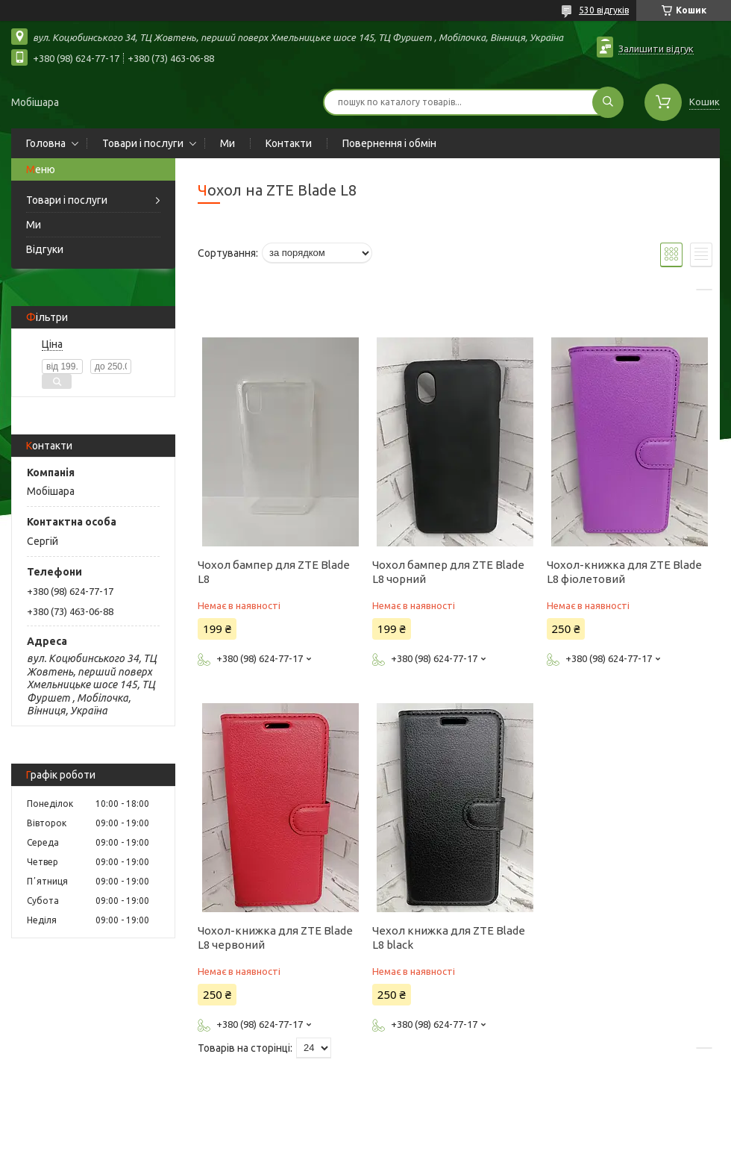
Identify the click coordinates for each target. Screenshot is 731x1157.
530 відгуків (604, 10)
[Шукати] (608, 102)
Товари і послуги (142, 143)
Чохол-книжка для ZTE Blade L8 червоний (275, 937)
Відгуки (44, 249)
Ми (227, 143)
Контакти (289, 143)
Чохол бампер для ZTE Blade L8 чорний (448, 571)
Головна (46, 143)
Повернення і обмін (389, 143)
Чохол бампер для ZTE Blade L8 (274, 571)
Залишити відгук (656, 48)
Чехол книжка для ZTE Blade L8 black (448, 937)
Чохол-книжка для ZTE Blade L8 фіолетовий (624, 571)
